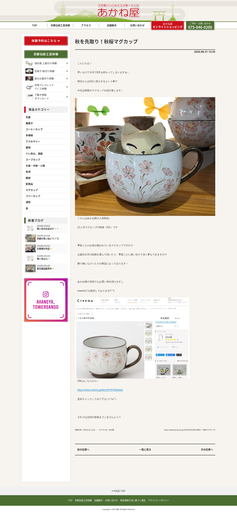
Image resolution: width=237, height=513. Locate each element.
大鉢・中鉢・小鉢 (35, 166)
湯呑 (28, 202)
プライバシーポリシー (158, 500)
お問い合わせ (137, 25)
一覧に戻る (145, 449)
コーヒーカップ (34, 129)
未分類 (111, 430)
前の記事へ (83, 449)
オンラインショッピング (168, 25)
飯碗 (28, 178)
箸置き (29, 123)
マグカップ (32, 190)
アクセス (86, 25)
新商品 (29, 184)
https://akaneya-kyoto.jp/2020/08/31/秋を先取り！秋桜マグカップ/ (189, 430)
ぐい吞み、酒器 (34, 153)
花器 (28, 117)
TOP (34, 25)
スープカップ (33, 159)
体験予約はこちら (46, 40)
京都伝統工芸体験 (60, 25)
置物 (28, 147)
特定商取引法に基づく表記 (133, 500)
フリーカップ (33, 196)
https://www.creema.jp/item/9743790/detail (100, 390)
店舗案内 (112, 25)
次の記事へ (207, 449)
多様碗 (29, 135)
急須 (28, 172)
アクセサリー (33, 141)
